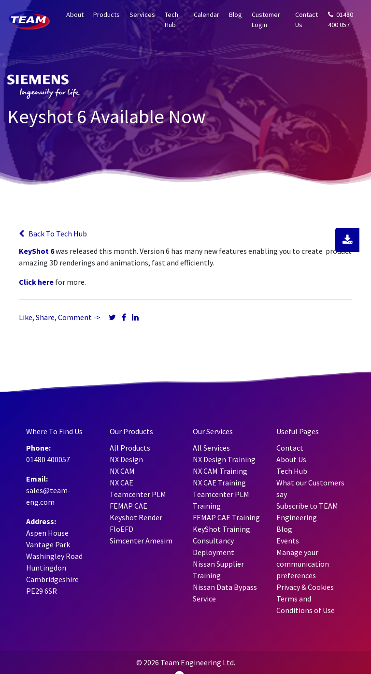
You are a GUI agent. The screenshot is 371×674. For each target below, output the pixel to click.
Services (142, 14)
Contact (289, 448)
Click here (36, 282)
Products (106, 14)
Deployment (213, 552)
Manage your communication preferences (302, 563)
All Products (130, 448)
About (75, 14)
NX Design (126, 459)
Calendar (206, 14)
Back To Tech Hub (53, 233)
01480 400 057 (340, 19)
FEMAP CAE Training (226, 517)
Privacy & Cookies (305, 587)
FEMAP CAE (128, 506)
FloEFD (121, 529)
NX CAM (122, 471)
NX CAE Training (219, 482)
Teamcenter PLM (138, 494)
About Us (291, 459)
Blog (235, 14)
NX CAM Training (220, 471)
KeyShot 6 (36, 251)
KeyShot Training (221, 529)
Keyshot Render (136, 517)
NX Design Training (224, 459)
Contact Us (306, 19)
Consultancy (213, 540)
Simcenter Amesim (141, 540)
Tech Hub (171, 19)
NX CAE (121, 482)
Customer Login (266, 19)
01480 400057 (48, 459)
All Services (211, 448)
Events (287, 540)
